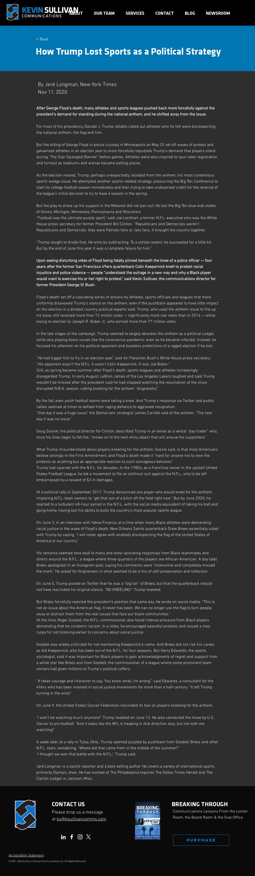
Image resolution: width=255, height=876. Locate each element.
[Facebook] (71, 837)
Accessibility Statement (26, 855)
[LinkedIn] (63, 837)
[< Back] (52, 39)
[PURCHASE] (201, 840)
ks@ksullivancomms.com (81, 819)
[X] (88, 837)
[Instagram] (80, 837)
